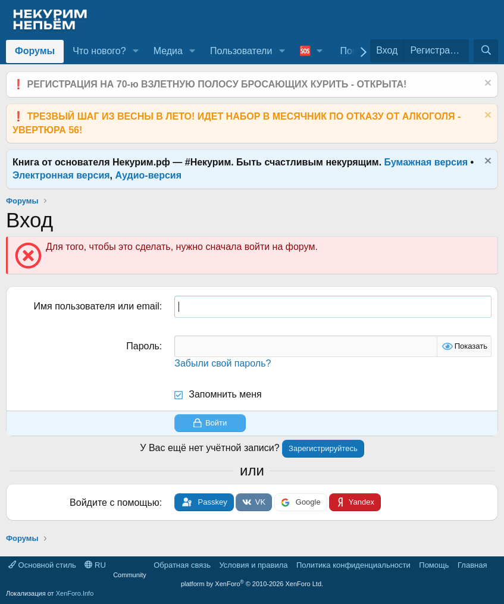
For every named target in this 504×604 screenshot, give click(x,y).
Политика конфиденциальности (353, 565)
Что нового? (99, 51)
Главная (472, 565)
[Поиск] (486, 50)
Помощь (434, 565)
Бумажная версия (426, 162)
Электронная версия (61, 175)
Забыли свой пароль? (222, 363)
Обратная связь (182, 565)
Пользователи (241, 51)
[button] (135, 51)
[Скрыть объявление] (486, 84)
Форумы (35, 51)
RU (94, 565)
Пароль (142, 346)
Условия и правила (253, 565)
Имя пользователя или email (96, 306)
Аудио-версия (148, 175)
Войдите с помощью (114, 502)
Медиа (168, 51)
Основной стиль (42, 565)
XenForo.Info (75, 593)
